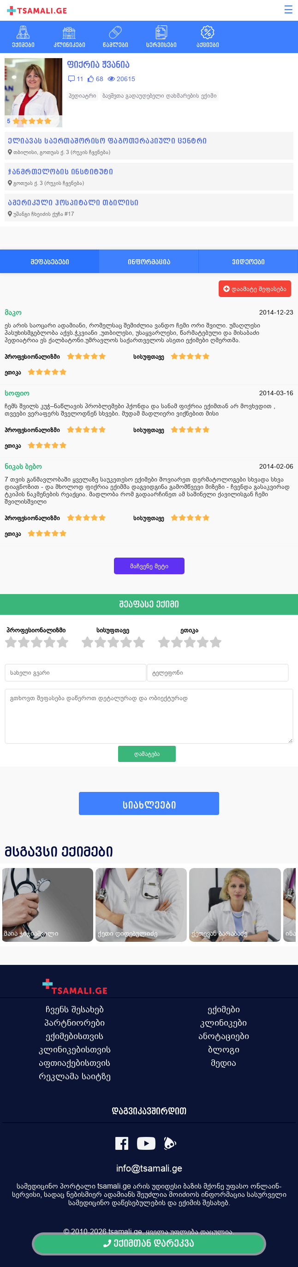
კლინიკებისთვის (75, 1049)
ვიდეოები (248, 261)
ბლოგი (223, 1049)
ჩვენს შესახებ (75, 1009)
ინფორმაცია (149, 261)
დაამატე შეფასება (254, 288)
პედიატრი (82, 95)
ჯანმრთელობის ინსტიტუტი (60, 172)
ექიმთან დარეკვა (148, 1244)
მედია (223, 1063)
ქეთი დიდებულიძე (127, 933)
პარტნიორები (74, 1022)
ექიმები (224, 1009)
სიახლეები (149, 805)
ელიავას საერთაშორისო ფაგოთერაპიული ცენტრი (107, 141)
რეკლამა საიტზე (75, 1076)
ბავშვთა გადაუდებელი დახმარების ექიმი (159, 95)
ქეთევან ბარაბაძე (219, 933)
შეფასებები (49, 261)
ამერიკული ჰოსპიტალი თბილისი (73, 203)
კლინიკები (223, 1022)
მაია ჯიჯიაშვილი (31, 933)
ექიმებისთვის (74, 1036)
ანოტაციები (223, 1036)
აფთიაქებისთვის (74, 1063)
